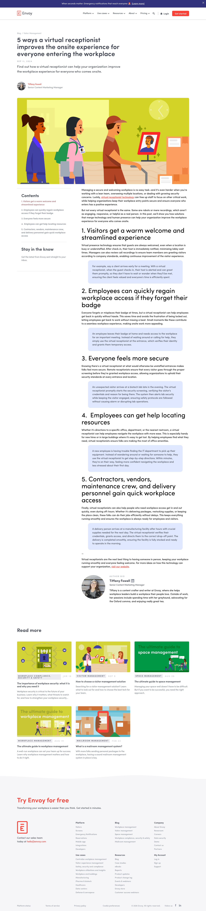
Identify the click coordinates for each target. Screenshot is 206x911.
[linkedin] (180, 906)
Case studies (120, 863)
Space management (124, 834)
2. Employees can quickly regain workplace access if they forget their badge (42, 211)
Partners (158, 849)
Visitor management (123, 831)
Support (157, 867)
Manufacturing (82, 878)
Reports (118, 870)
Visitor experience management (89, 863)
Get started (180, 13)
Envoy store (120, 889)
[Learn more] (138, 4)
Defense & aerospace (85, 892)
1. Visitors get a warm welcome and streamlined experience (38, 203)
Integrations (81, 845)
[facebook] (176, 906)
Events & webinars (123, 881)
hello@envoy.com (36, 841)
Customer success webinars (127, 892)
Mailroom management (125, 842)
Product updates (122, 874)
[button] (88, 13)
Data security (160, 838)
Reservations (81, 838)
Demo (156, 842)
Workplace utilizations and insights (90, 870)
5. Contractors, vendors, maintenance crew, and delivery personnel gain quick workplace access (43, 232)
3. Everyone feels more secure (36, 219)
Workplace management (125, 827)
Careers (157, 834)
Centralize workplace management (91, 859)
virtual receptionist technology (117, 197)
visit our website (120, 567)
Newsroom (158, 831)
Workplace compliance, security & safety (132, 838)
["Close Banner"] (203, 3)
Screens (79, 831)
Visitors (79, 827)
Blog (117, 859)
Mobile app (80, 842)
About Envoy (159, 827)
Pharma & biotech (84, 881)
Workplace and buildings (86, 874)
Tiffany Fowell (34, 84)
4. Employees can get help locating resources (43, 224)
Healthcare (80, 885)
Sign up (157, 863)
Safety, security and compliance (89, 867)
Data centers (81, 889)
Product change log (123, 878)
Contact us (159, 845)
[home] (24, 13)
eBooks (118, 867)
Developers (80, 849)
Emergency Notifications (86, 834)
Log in (156, 859)
